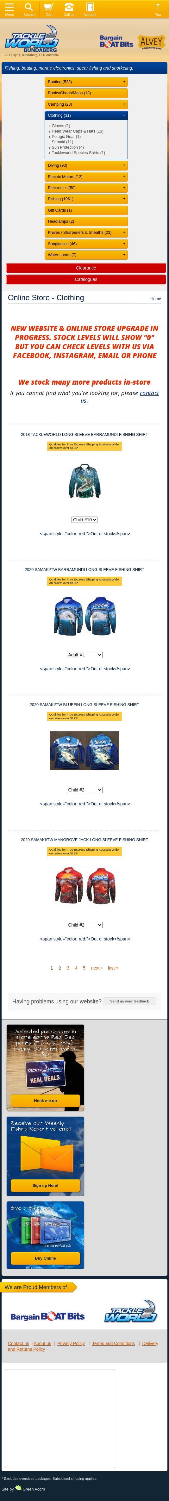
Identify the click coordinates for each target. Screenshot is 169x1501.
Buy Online (45, 1258)
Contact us (18, 1343)
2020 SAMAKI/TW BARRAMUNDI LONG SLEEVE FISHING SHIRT (84, 570)
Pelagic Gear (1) (66, 136)
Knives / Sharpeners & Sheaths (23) (80, 232)
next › (96, 968)
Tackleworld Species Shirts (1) (78, 153)
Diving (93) (57, 165)
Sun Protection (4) (68, 147)
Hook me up (45, 1101)
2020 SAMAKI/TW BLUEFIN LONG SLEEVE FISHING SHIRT (84, 705)
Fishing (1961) (61, 199)
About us (42, 1343)
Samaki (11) (62, 142)
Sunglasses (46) (62, 244)
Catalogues (86, 279)
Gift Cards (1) (60, 210)
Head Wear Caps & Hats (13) (78, 131)
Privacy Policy (71, 1343)
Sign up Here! (46, 1185)
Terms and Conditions (113, 1343)
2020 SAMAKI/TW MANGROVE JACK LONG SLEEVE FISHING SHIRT (84, 840)
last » (113, 968)
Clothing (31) (59, 115)
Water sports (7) (62, 255)
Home (155, 299)
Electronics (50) (62, 188)
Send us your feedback (129, 1001)
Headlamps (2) (61, 221)
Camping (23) (60, 104)
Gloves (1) (61, 126)
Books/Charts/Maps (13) (69, 93)
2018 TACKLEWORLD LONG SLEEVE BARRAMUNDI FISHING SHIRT (84, 434)
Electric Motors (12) (65, 177)
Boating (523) (60, 82)
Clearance (86, 267)
